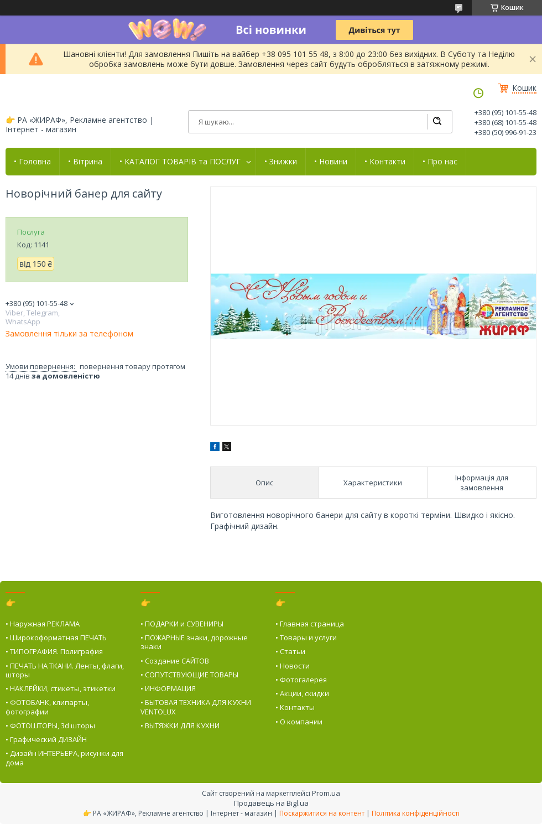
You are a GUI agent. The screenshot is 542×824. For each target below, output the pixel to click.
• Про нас (440, 162)
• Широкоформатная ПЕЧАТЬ (56, 637)
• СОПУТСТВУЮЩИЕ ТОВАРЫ (189, 675)
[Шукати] (437, 121)
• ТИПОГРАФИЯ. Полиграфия (54, 651)
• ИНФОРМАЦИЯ (168, 688)
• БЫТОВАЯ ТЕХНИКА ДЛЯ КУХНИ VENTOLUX (195, 706)
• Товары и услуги (306, 637)
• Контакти (384, 162)
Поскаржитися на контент (321, 813)
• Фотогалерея (301, 680)
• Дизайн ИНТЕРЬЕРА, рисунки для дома (64, 757)
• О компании (298, 722)
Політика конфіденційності (416, 813)
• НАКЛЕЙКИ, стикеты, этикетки (61, 688)
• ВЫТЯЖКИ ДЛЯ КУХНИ (180, 725)
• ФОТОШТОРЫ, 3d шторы (50, 725)
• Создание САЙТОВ (174, 661)
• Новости (292, 666)
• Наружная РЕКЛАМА (43, 624)
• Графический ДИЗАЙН (46, 739)
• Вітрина (85, 162)
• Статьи (290, 651)
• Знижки (280, 162)
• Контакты (295, 707)
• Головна (32, 162)
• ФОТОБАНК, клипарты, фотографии (47, 706)
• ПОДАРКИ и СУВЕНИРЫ (181, 624)
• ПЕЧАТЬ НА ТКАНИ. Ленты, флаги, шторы (65, 670)
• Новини (330, 162)
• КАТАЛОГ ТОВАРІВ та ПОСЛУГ (180, 162)
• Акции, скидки (302, 693)
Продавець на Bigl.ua (271, 803)
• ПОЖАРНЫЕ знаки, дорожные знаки (194, 642)
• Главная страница (309, 624)
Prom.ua (326, 793)
